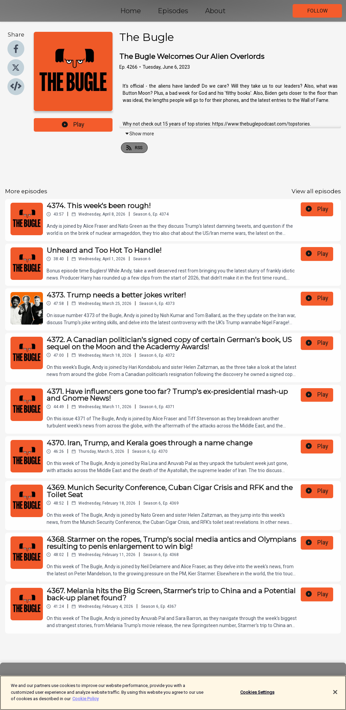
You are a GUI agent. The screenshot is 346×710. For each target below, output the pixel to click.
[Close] (335, 694)
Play (73, 124)
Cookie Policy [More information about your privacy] (85, 701)
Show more (139, 133)
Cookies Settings (257, 694)
